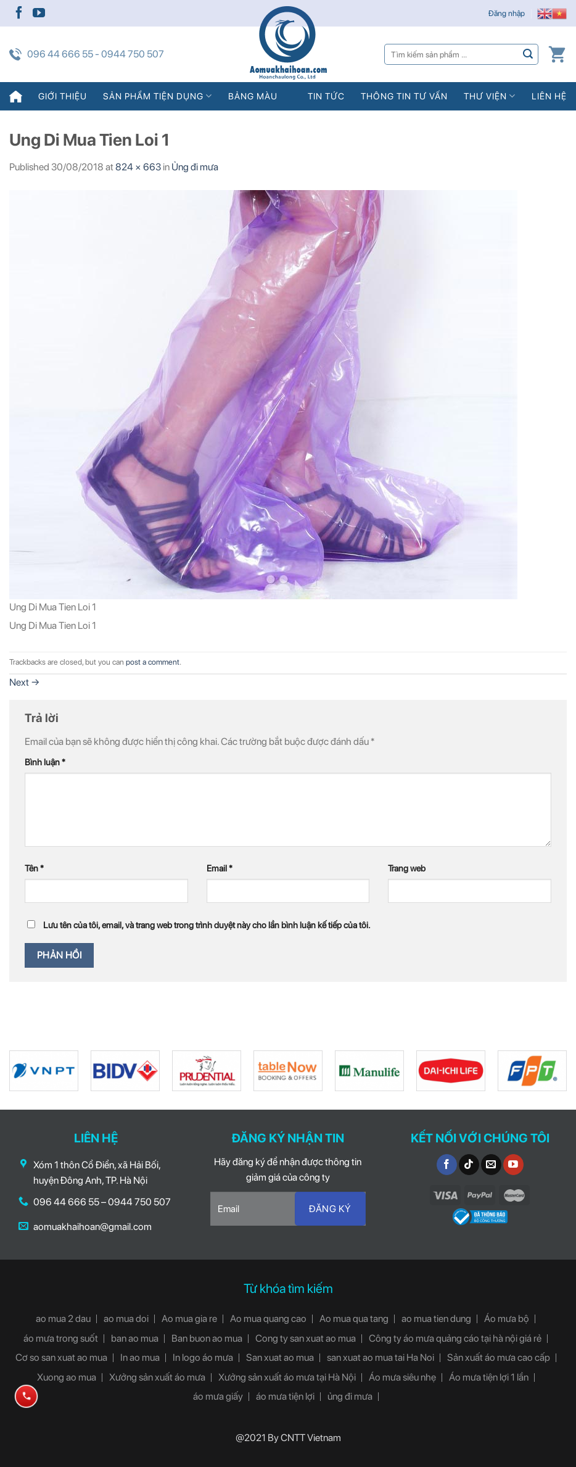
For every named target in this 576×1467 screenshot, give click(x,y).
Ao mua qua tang (354, 1318)
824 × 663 (138, 167)
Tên (34, 868)
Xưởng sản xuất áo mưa (157, 1377)
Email (219, 868)
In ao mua (140, 1357)
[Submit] (528, 54)
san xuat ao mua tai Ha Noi (380, 1357)
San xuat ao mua (280, 1357)
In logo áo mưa (203, 1357)
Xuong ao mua (66, 1377)
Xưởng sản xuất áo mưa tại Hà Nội (287, 1377)
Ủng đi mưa (194, 167)
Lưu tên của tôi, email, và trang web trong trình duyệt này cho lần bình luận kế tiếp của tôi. (207, 925)
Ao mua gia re (189, 1318)
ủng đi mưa (349, 1396)
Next (24, 682)
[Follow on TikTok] (469, 1164)
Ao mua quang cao (268, 1318)
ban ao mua (134, 1338)
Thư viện (490, 96)
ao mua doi (126, 1318)
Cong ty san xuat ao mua (305, 1338)
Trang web (407, 868)
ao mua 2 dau (63, 1318)
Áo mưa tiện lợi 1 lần (489, 1377)
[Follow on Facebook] (19, 13)
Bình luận (45, 762)
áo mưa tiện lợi (285, 1396)
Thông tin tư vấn (404, 96)
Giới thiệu (62, 96)
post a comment (152, 662)
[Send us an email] (491, 1164)
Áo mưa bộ (506, 1318)
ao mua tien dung (436, 1318)
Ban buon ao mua (206, 1338)
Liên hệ (549, 96)
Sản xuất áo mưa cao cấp (498, 1357)
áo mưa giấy (218, 1396)
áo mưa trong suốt (60, 1338)
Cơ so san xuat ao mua (61, 1357)
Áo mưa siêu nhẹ (402, 1377)
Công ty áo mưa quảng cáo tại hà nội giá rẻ (455, 1338)
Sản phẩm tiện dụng (157, 96)
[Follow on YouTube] (39, 13)
